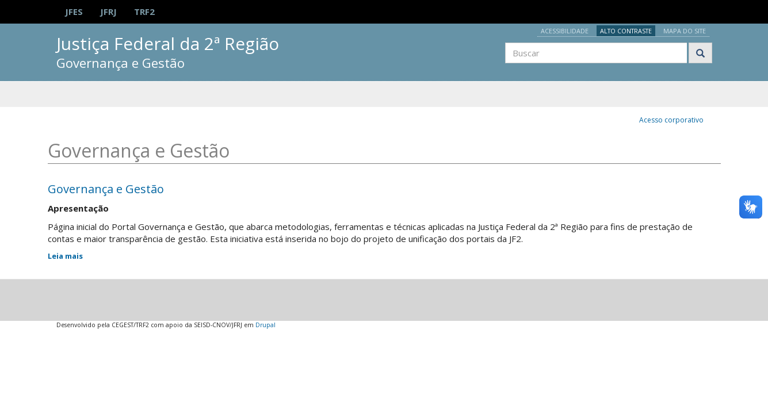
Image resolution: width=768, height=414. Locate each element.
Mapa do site (684, 30)
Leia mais (65, 256)
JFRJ (108, 11)
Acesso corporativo (671, 120)
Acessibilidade (565, 30)
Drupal (265, 325)
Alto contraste (626, 30)
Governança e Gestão (106, 189)
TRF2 (144, 11)
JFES (74, 11)
